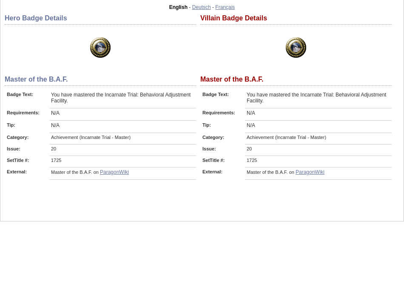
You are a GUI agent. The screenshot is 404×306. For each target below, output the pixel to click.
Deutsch (201, 7)
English (178, 7)
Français (225, 7)
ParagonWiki (114, 172)
